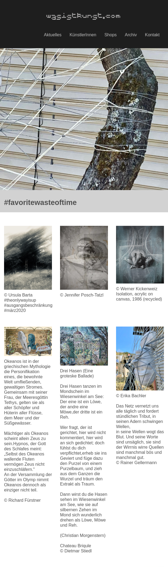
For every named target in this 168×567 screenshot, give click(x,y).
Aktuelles (52, 34)
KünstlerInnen (83, 34)
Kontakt (152, 34)
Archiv (131, 34)
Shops (110, 34)
